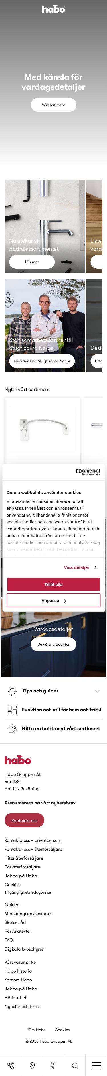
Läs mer (32, 261)
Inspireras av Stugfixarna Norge (42, 361)
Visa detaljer (76, 567)
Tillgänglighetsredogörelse (28, 892)
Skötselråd (15, 922)
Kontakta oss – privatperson (32, 840)
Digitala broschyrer (24, 949)
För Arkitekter (18, 931)
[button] (75, 1065)
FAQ (9, 940)
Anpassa (53, 600)
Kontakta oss (24, 820)
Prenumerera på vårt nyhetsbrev (40, 803)
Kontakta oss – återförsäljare (33, 849)
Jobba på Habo (21, 875)
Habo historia (18, 971)
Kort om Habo (18, 980)
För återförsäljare (22, 867)
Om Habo (37, 1029)
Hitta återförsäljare (24, 858)
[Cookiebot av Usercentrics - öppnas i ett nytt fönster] (76, 472)
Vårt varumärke (20, 962)
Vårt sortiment (53, 104)
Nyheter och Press (22, 1006)
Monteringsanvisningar (28, 913)
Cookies (13, 884)
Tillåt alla (54, 584)
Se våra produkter (54, 644)
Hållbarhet (15, 997)
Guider (12, 904)
